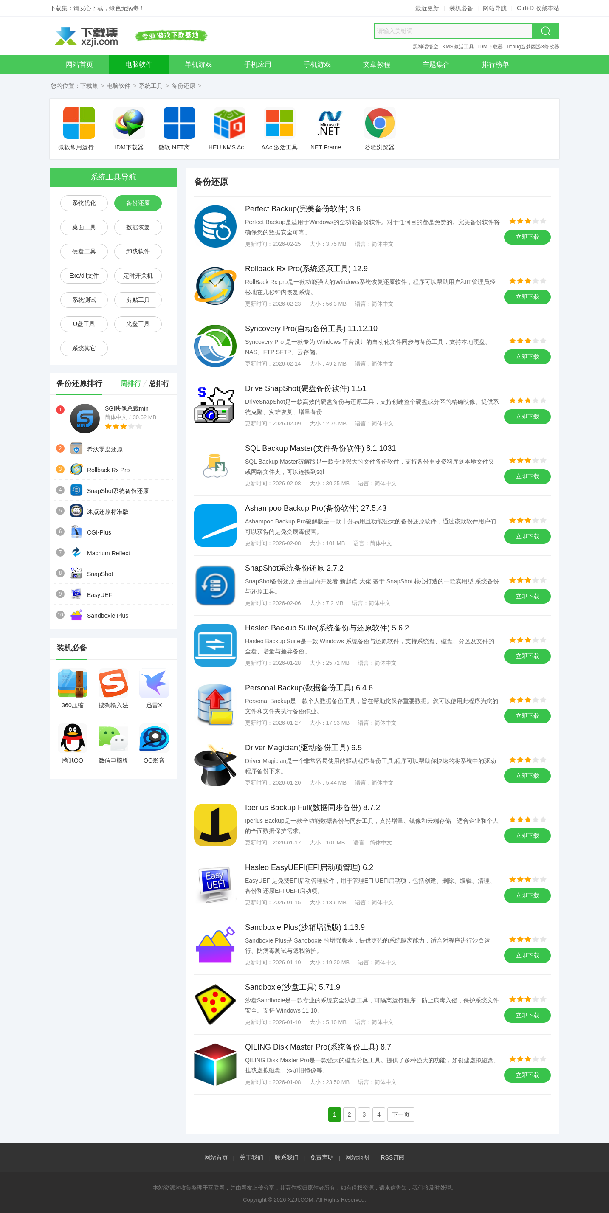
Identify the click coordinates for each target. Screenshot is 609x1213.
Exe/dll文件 (84, 275)
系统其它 (84, 348)
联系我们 (287, 1157)
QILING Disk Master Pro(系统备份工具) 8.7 (318, 1047)
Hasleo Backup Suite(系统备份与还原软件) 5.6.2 (327, 628)
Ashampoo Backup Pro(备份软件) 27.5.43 (315, 508)
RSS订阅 (393, 1157)
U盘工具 (84, 324)
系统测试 (84, 299)
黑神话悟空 (425, 47)
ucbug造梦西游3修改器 (533, 47)
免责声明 (322, 1157)
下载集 (89, 85)
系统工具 (151, 85)
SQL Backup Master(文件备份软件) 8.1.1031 (320, 448)
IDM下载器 (490, 47)
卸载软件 (138, 251)
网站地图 (357, 1157)
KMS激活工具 (458, 47)
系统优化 (84, 203)
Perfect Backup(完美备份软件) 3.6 (303, 209)
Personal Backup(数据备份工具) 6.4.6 (309, 688)
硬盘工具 (84, 251)
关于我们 (251, 1157)
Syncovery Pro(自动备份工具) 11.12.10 (311, 328)
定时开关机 (138, 275)
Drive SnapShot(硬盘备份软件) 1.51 (306, 388)
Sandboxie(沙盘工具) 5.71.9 (292, 987)
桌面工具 (84, 227)
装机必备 (461, 8)
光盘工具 (138, 324)
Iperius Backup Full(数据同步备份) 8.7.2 (312, 807)
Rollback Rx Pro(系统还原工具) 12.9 (306, 269)
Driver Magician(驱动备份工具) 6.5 (303, 747)
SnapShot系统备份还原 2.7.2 (294, 568)
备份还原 (183, 85)
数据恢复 (138, 227)
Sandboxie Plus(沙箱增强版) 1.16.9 (305, 927)
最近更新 (427, 8)
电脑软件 (118, 85)
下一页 (401, 1114)
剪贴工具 (138, 299)
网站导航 (495, 8)
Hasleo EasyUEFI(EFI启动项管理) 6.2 (309, 867)
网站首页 (216, 1157)
